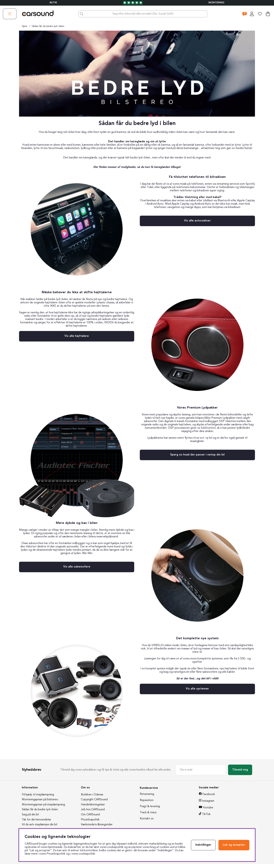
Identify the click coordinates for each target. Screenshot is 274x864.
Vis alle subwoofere (76, 566)
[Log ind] (251, 14)
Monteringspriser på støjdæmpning (43, 804)
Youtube (208, 807)
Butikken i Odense (92, 794)
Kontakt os (146, 818)
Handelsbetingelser (93, 804)
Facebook (208, 794)
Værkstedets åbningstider (97, 824)
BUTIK (53, 2)
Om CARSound (90, 814)
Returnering (147, 794)
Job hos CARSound (93, 809)
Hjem (24, 26)
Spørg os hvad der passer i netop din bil (197, 454)
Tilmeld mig (240, 769)
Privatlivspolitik (90, 819)
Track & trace (148, 812)
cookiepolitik (87, 853)
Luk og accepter (234, 845)
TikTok (206, 814)
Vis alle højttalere (76, 336)
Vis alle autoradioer (197, 220)
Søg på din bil (30, 814)
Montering (216, 2)
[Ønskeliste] (260, 14)
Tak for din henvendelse (36, 819)
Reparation (146, 800)
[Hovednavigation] (10, 13)
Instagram (208, 801)
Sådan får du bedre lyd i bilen (48, 26)
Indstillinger (203, 845)
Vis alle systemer (197, 688)
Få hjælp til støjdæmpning (38, 794)
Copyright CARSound (94, 799)
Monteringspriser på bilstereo (40, 799)
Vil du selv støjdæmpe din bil (39, 824)
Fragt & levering (150, 806)
